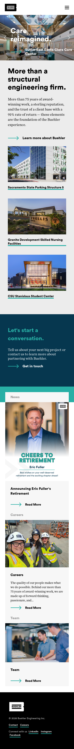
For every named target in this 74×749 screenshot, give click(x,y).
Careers (24, 725)
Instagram (46, 731)
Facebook (15, 735)
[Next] (68, 37)
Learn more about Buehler (44, 138)
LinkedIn (33, 731)
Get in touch (33, 366)
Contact (13, 725)
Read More (33, 504)
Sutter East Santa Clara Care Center (48, 52)
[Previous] (5, 37)
